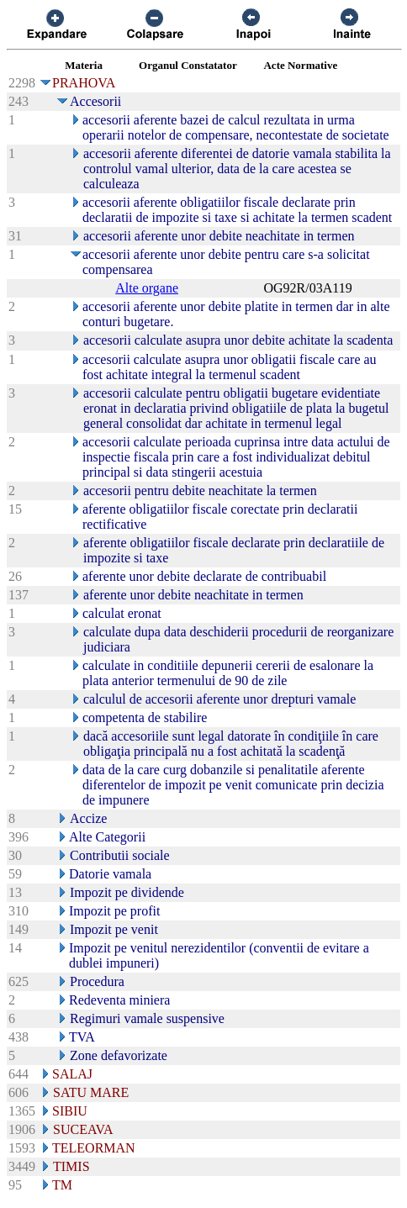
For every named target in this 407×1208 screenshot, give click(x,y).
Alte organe (146, 288)
